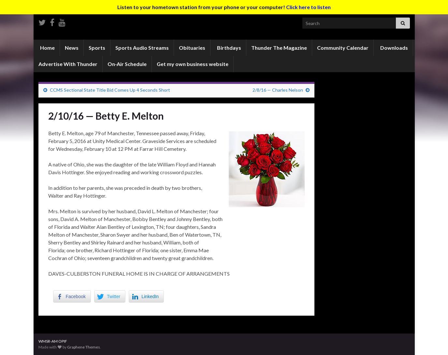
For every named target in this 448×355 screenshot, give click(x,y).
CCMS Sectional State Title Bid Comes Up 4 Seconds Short (110, 90)
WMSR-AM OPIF (52, 341)
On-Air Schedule (127, 64)
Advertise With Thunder (67, 64)
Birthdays (228, 48)
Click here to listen (308, 7)
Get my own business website (192, 64)
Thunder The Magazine (279, 48)
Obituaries (192, 48)
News (72, 48)
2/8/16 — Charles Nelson (278, 90)
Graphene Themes (83, 347)
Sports (97, 48)
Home (47, 48)
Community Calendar (343, 48)
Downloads (393, 48)
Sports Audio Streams (142, 48)
